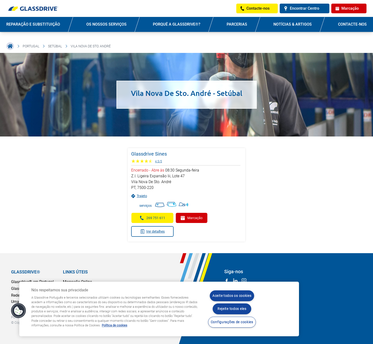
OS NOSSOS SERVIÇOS (106, 24)
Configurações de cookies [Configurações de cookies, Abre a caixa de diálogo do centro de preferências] (232, 322)
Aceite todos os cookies (231, 296)
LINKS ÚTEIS (75, 271)
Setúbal (55, 46)
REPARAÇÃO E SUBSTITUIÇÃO (33, 24)
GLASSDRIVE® (25, 271)
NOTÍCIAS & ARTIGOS (292, 24)
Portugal (31, 46)
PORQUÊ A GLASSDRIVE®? (176, 24)
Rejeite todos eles (231, 309)
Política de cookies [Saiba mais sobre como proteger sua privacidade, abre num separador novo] (114, 325)
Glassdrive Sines (149, 154)
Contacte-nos (352, 24)
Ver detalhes (152, 231)
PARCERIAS (237, 24)
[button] (18, 310)
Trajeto (139, 196)
